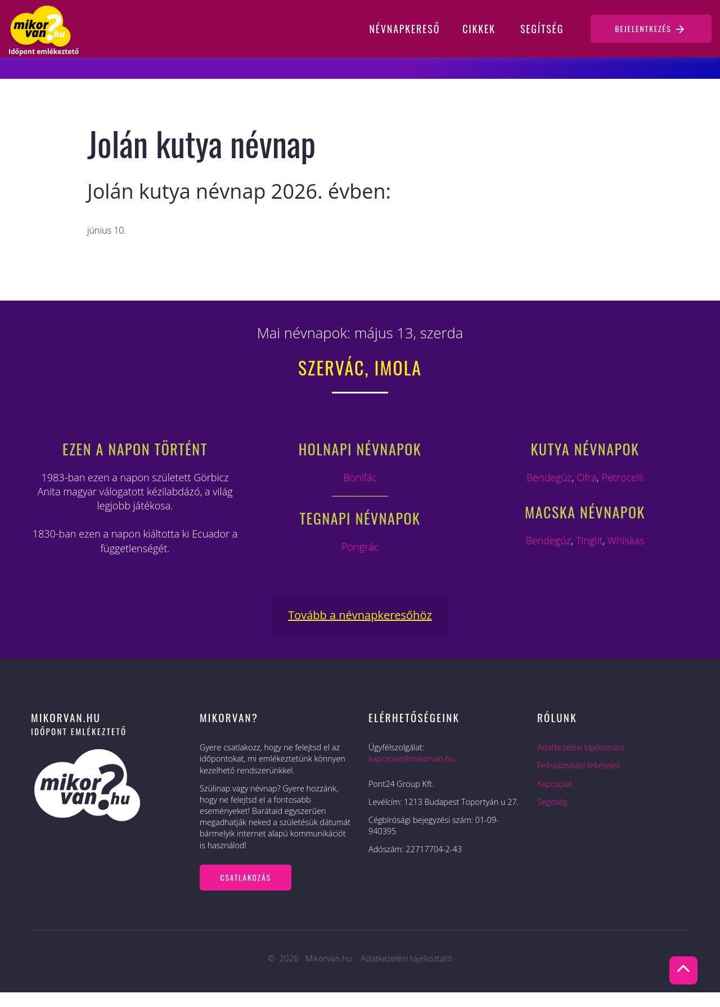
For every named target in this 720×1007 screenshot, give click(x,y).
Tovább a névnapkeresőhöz (360, 615)
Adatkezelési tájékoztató (580, 747)
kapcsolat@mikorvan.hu (411, 758)
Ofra (587, 477)
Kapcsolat (554, 783)
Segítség (542, 28)
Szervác (331, 367)
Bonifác (360, 477)
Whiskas (626, 540)
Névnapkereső (405, 28)
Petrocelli (622, 477)
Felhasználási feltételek (578, 765)
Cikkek (479, 28)
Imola (398, 367)
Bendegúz (549, 477)
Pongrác (360, 546)
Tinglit (589, 540)
